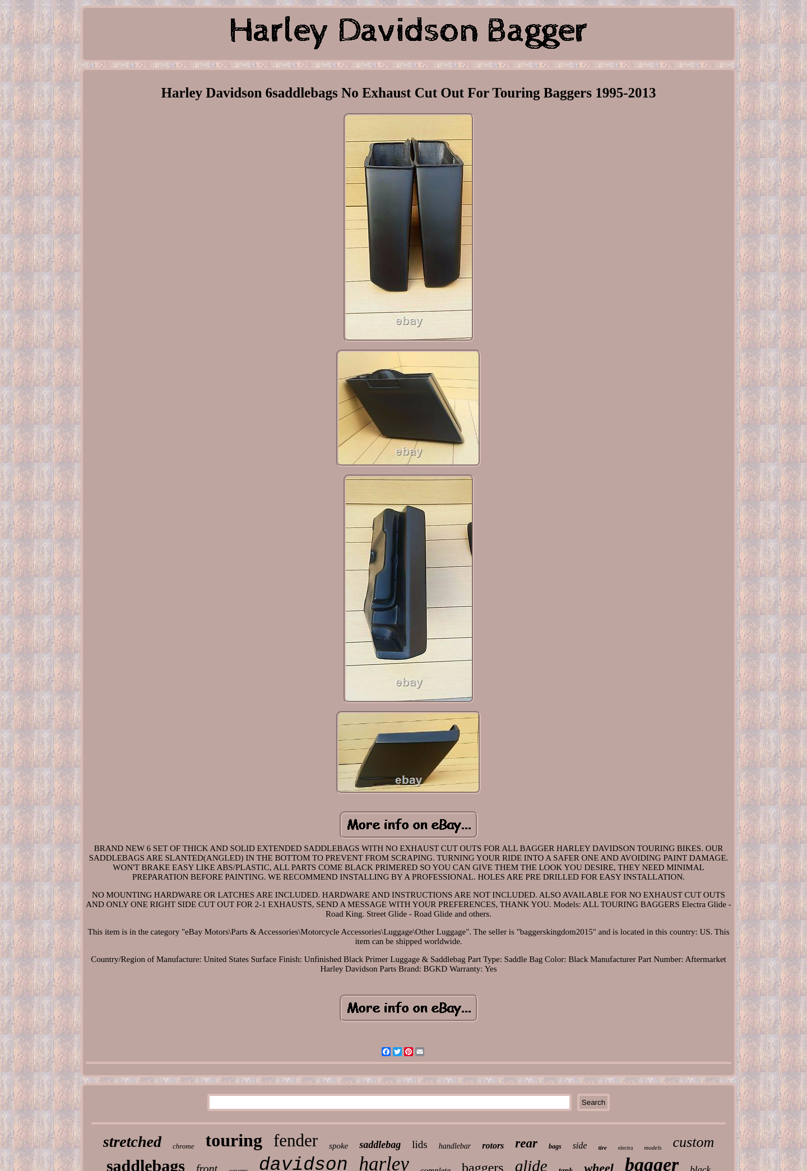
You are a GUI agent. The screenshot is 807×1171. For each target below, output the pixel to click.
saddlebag (380, 1144)
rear (526, 1143)
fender (295, 1140)
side (580, 1145)
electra (625, 1148)
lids (419, 1144)
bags (555, 1146)
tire (602, 1147)
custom (694, 1142)
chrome (183, 1146)
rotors (493, 1145)
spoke (338, 1145)
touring (234, 1140)
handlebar (455, 1146)
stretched (132, 1141)
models (652, 1147)
